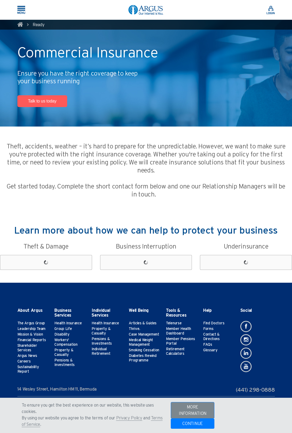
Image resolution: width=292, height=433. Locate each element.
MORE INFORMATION (192, 410)
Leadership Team (31, 329)
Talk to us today (42, 101)
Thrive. (134, 329)
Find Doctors (213, 323)
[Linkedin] (246, 353)
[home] (20, 25)
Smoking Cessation (144, 350)
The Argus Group (31, 323)
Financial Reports (31, 340)
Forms (208, 329)
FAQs (207, 345)
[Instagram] (246, 339)
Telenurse (173, 323)
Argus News (27, 356)
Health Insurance (68, 323)
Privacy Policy (129, 418)
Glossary (210, 350)
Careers (24, 361)
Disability (61, 334)
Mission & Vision (30, 334)
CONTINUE (192, 424)
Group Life (63, 329)
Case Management (144, 334)
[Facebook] (246, 326)
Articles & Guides (143, 323)
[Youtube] (246, 366)
